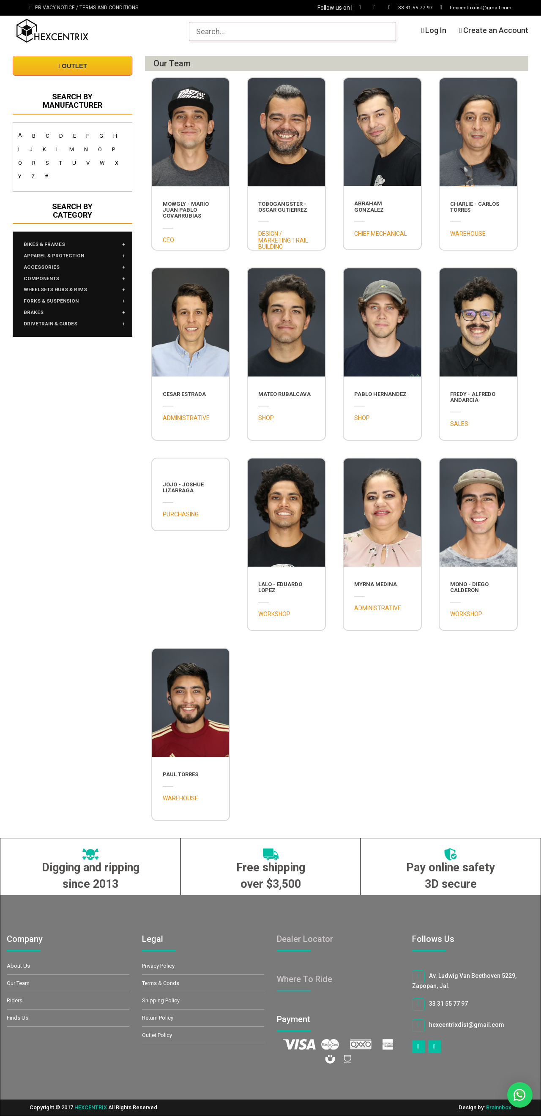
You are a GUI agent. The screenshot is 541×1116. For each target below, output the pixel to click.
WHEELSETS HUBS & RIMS (61, 295)
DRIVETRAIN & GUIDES (56, 333)
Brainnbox (498, 1107)
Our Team (18, 983)
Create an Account (493, 30)
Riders (14, 1000)
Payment (303, 1019)
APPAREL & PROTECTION (60, 257)
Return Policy (157, 1018)
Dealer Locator (305, 939)
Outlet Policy (157, 1035)
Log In (434, 30)
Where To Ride (304, 979)
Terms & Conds (160, 983)
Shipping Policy (161, 1000)
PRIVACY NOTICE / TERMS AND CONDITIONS (84, 8)
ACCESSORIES (45, 270)
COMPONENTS (46, 283)
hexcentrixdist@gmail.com (467, 7)
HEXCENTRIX (90, 1107)
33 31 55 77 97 (396, 7)
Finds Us (17, 1018)
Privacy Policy (158, 966)
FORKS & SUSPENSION (56, 308)
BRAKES (36, 321)
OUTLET (72, 65)
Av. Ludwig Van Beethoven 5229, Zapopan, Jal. (464, 979)
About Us (18, 966)
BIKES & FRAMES (48, 245)
